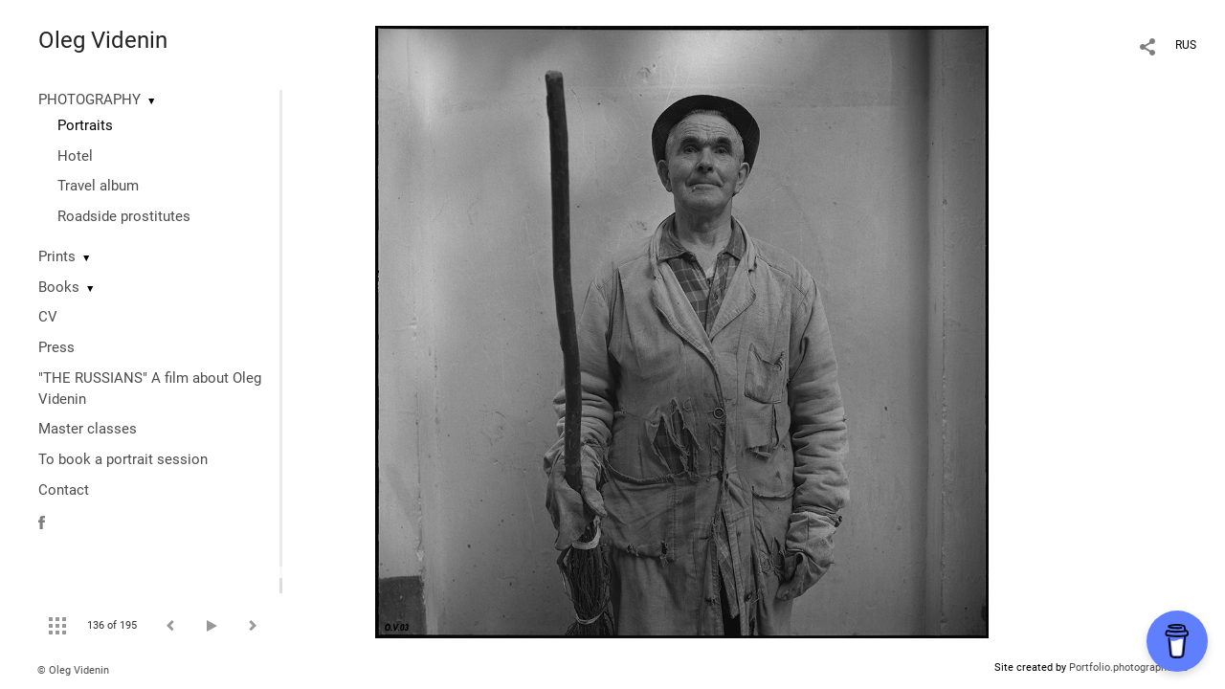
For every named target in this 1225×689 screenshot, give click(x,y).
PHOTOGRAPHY (89, 99)
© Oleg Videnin (73, 670)
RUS (1185, 45)
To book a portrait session (123, 459)
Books (58, 287)
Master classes (87, 428)
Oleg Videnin (102, 40)
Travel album (98, 185)
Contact (63, 490)
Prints (57, 256)
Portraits (85, 125)
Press (56, 347)
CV (47, 316)
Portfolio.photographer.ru (1128, 667)
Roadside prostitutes (123, 216)
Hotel (75, 156)
